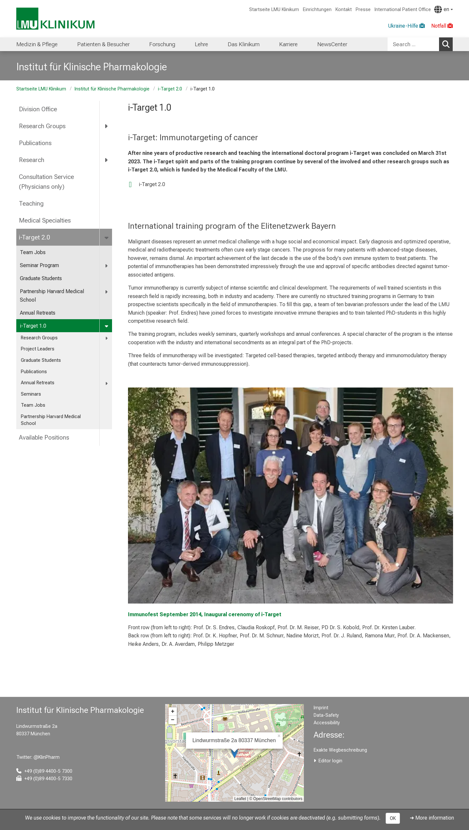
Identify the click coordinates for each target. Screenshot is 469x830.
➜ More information (432, 818)
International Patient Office (403, 9)
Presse (363, 9)
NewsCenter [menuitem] (332, 44)
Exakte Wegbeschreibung (340, 750)
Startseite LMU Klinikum (274, 9)
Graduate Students (41, 278)
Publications (35, 143)
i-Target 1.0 (33, 326)
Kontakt (343, 9)
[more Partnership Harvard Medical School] (107, 292)
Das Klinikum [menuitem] (244, 44)
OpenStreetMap (267, 798)
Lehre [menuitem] (201, 44)
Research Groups (42, 126)
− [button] (173, 720)
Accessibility (327, 723)
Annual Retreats (37, 313)
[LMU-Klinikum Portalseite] (55, 18)
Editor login (330, 761)
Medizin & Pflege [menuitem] (37, 44)
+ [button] (173, 711)
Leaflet (240, 798)
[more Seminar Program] (107, 266)
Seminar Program (39, 265)
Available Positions (44, 437)
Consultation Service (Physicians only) (46, 182)
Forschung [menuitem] (162, 44)
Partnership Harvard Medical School (52, 295)
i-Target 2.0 (170, 89)
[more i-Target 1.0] (107, 326)
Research (31, 160)
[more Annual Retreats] (107, 383)
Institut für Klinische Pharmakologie (112, 89)
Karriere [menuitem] (288, 44)
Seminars (31, 394)
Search (447, 44)
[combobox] (420, 44)
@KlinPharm (47, 757)
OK (393, 818)
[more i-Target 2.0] (107, 237)
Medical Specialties (45, 220)
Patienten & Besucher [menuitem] (103, 44)
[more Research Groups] (106, 126)
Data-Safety (326, 715)
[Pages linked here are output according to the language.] (443, 9)
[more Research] (106, 159)
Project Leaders (37, 349)
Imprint (321, 708)
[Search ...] (413, 44)
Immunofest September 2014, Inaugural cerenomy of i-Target (204, 614)
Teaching (31, 203)
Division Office (38, 109)
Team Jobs (33, 252)
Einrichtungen (317, 9)
